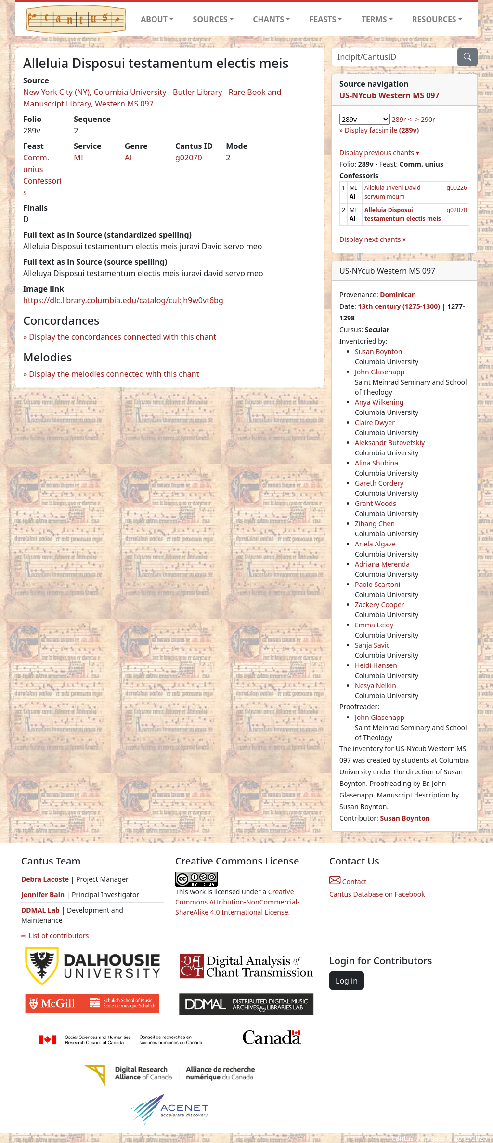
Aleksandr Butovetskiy (390, 442)
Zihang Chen (375, 523)
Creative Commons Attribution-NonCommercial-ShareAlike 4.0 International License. (237, 902)
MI (78, 157)
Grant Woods (375, 503)
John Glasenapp (379, 371)
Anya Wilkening (379, 402)
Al (128, 157)
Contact (347, 881)
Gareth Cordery (379, 483)
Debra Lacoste (45, 879)
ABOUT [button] (154, 19)
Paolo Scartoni (377, 584)
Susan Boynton (378, 351)
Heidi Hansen (376, 665)
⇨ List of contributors (55, 935)
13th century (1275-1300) (399, 306)
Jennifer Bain (43, 894)
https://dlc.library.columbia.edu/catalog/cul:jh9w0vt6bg (123, 300)
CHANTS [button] (268, 19)
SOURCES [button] (210, 19)
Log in (347, 980)
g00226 (456, 188)
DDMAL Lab (40, 910)
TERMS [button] (374, 19)
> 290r (425, 119)
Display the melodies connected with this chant (114, 374)
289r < (402, 119)
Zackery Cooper (379, 604)
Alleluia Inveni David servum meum (392, 192)
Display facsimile (382, 129)
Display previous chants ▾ (379, 152)
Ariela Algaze (375, 543)
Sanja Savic (372, 645)
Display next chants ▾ (372, 239)
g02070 (188, 157)
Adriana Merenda (382, 564)
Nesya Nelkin (375, 685)
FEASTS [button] (323, 19)
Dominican (398, 294)
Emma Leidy (374, 624)
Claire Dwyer (375, 422)
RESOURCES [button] (434, 19)
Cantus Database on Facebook (377, 894)
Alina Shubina (376, 462)
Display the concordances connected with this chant (122, 337)
